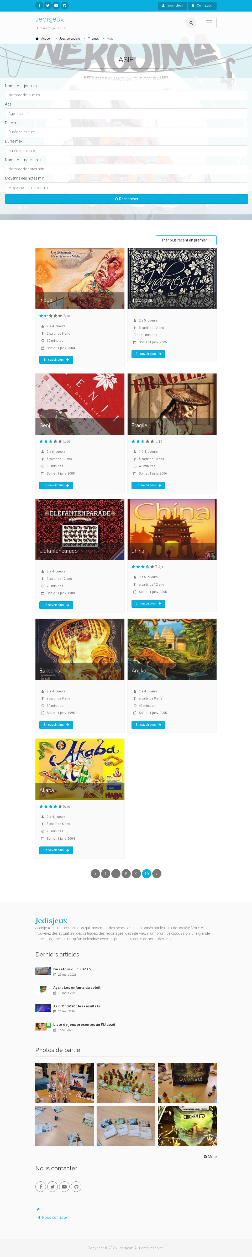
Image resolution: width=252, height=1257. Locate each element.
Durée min (13, 123)
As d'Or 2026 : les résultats (76, 1006)
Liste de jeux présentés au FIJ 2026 (84, 1025)
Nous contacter (51, 1217)
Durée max (14, 141)
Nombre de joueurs (21, 86)
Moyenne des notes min (24, 178)
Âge (8, 104)
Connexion (202, 5)
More (210, 1157)
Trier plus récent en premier (184, 240)
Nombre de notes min (23, 160)
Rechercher (126, 199)
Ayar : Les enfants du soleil (76, 988)
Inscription (172, 5)
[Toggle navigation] (209, 23)
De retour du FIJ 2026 (72, 969)
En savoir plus (56, 359)
